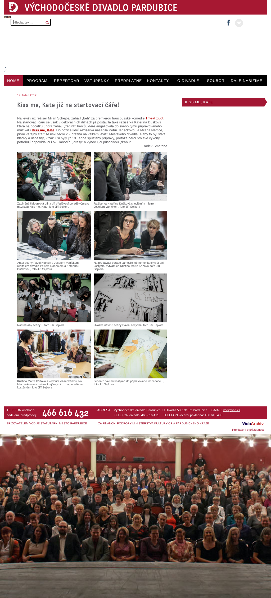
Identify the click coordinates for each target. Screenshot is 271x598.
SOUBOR (216, 80)
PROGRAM (36, 80)
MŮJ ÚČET (254, 22)
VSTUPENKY (96, 80)
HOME (13, 80)
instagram (239, 23)
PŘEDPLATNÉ (128, 80)
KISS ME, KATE (199, 102)
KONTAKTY (158, 80)
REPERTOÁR (66, 80)
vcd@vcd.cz (231, 410)
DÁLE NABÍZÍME (247, 80)
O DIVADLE (188, 80)
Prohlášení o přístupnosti (248, 430)
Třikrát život (154, 118)
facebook (228, 21)
